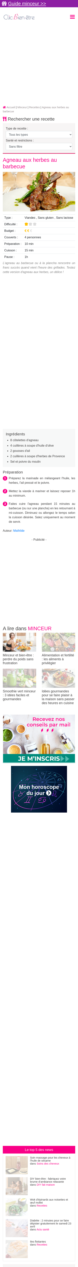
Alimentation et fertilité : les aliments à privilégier (58, 649)
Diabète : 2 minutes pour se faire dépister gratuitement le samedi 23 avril (50, 1223)
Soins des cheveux (48, 1163)
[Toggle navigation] (72, 17)
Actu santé (42, 1229)
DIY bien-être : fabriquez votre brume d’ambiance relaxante (48, 1180)
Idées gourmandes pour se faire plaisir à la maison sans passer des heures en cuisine (58, 687)
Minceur (40, 628)
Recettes (42, 1205)
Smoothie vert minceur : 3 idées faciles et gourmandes (19, 685)
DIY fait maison (46, 1184)
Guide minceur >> (27, 3)
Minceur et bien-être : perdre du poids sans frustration (19, 649)
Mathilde (18, 530)
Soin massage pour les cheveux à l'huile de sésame (50, 1159)
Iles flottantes (38, 1241)
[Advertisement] (39, 63)
